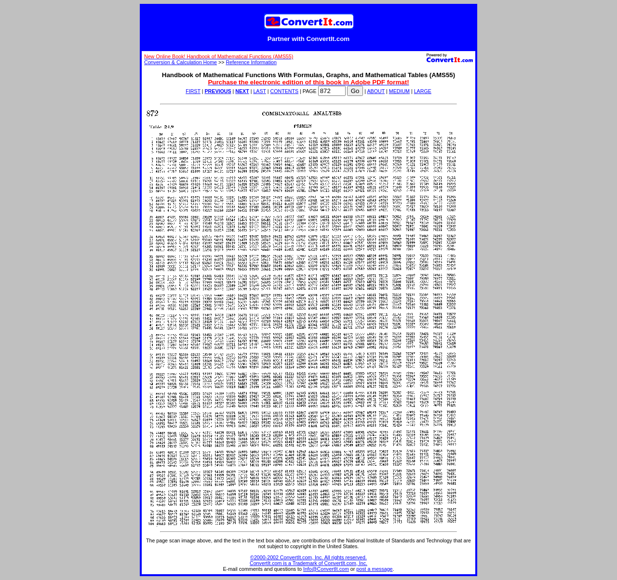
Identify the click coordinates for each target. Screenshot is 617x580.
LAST (259, 91)
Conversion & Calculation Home (180, 62)
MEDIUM (399, 91)
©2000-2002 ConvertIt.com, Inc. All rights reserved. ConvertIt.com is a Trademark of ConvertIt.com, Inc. (308, 560)
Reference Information (251, 62)
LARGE (422, 91)
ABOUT (376, 91)
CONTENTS (284, 91)
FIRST (193, 91)
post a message (374, 569)
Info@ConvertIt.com (326, 569)
